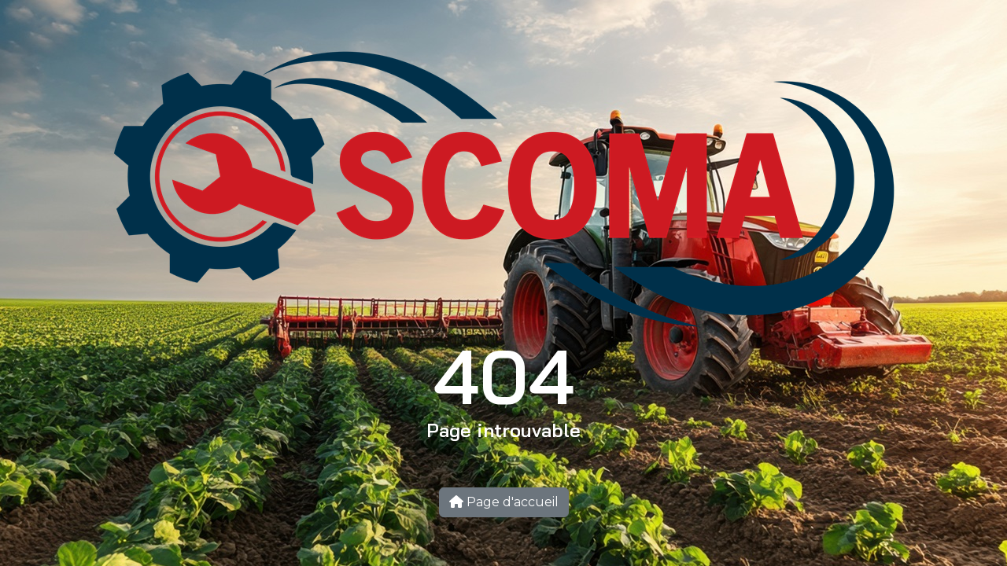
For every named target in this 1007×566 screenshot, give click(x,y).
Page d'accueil (504, 501)
